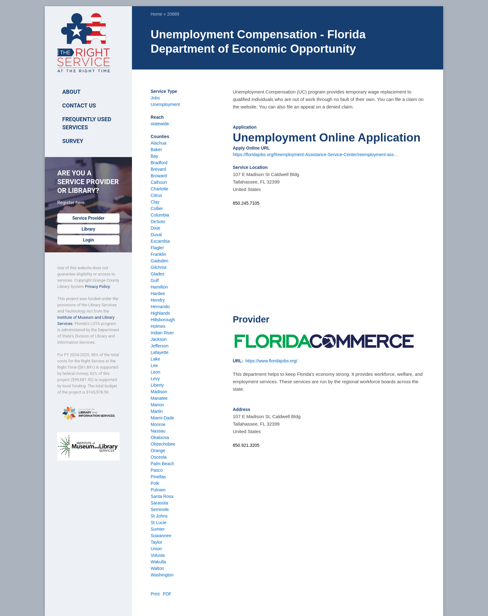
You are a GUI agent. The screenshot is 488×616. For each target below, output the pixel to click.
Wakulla (158, 561)
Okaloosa (160, 437)
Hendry (158, 300)
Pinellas (158, 476)
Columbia (160, 214)
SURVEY (72, 141)
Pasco (157, 470)
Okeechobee (163, 444)
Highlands (160, 313)
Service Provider (88, 218)
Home (156, 14)
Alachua (159, 143)
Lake (155, 358)
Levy (155, 378)
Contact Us (79, 105)
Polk (155, 483)
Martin (157, 411)
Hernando (160, 306)
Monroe (158, 424)
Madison (159, 391)
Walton (157, 568)
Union (156, 548)
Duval (156, 234)
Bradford (159, 162)
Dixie (155, 228)
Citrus (156, 195)
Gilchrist (159, 267)
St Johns (159, 515)
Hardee (158, 293)
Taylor (156, 542)
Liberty (157, 385)
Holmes (158, 326)
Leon (155, 372)
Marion (157, 404)
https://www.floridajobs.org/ (271, 360)
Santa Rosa (162, 496)
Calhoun (159, 182)
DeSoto (158, 221)
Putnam (158, 489)
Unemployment (165, 104)
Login (88, 239)
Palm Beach (162, 463)
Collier (157, 208)
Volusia (158, 555)
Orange (158, 450)
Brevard (158, 169)
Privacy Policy (97, 286)
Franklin (158, 254)
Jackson (159, 339)
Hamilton (159, 286)
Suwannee (161, 535)
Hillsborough (163, 319)
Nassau (158, 430)
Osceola (159, 457)
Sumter (158, 529)
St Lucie (159, 522)
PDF (167, 593)
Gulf (155, 280)
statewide (160, 123)
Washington (162, 574)
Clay (155, 201)
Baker (156, 149)
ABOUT (71, 91)
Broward (159, 175)
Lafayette (160, 352)
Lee (154, 365)
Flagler (157, 247)
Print (155, 593)
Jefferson (159, 345)
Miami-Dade (162, 417)
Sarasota (159, 502)
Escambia (160, 241)
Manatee (159, 398)
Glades (157, 273)
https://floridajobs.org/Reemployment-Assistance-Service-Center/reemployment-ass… (315, 154)
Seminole (160, 509)
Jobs (155, 97)
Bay (154, 156)
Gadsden (159, 260)
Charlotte (159, 188)
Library (88, 229)
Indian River (162, 332)
